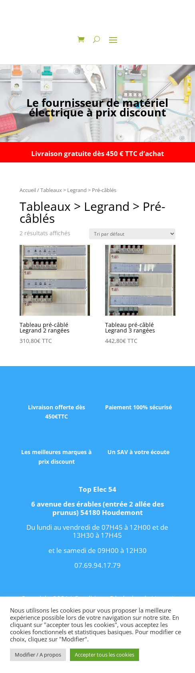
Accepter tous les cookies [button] (104, 654)
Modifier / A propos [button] (38, 654)
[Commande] (132, 233)
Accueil (28, 190)
